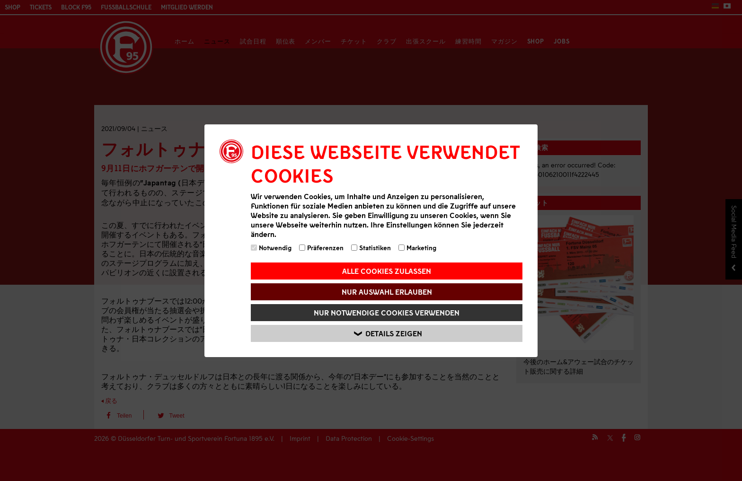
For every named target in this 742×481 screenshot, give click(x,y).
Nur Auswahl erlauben (387, 291)
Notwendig (271, 248)
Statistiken (371, 248)
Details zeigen (388, 333)
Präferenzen (321, 248)
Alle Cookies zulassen (386, 270)
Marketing (417, 248)
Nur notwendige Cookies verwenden (386, 312)
